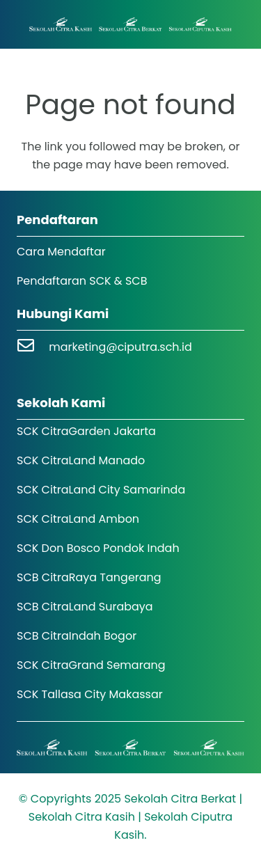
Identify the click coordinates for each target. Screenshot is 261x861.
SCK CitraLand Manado (81, 460)
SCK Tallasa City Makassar (90, 694)
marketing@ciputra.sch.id (120, 347)
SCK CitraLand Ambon (78, 519)
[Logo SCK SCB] (130, 25)
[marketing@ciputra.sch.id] (33, 347)
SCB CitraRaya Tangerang (89, 577)
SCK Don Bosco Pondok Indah (98, 548)
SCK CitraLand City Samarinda (101, 490)
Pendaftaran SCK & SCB (82, 281)
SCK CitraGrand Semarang (91, 665)
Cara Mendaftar (61, 252)
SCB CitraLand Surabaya (85, 607)
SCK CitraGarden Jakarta (86, 431)
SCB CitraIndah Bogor (76, 636)
